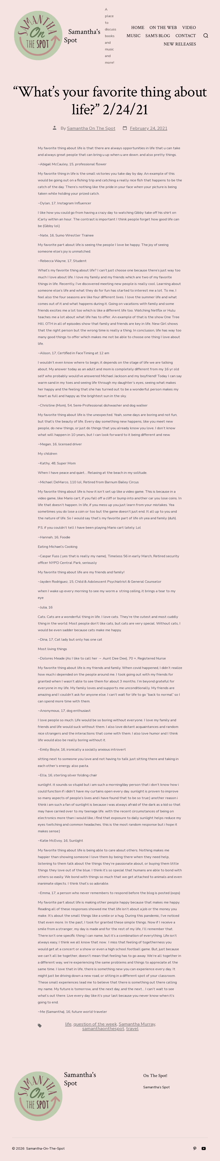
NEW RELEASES (180, 44)
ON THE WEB (163, 27)
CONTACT (186, 36)
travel (132, 1028)
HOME (137, 27)
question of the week (95, 1024)
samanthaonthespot (103, 1028)
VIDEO (189, 27)
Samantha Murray (137, 1024)
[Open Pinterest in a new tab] (195, 1148)
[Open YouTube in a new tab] (203, 1148)
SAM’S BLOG (157, 36)
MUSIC (133, 36)
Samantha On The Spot (91, 128)
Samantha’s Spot (156, 1087)
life (68, 1024)
